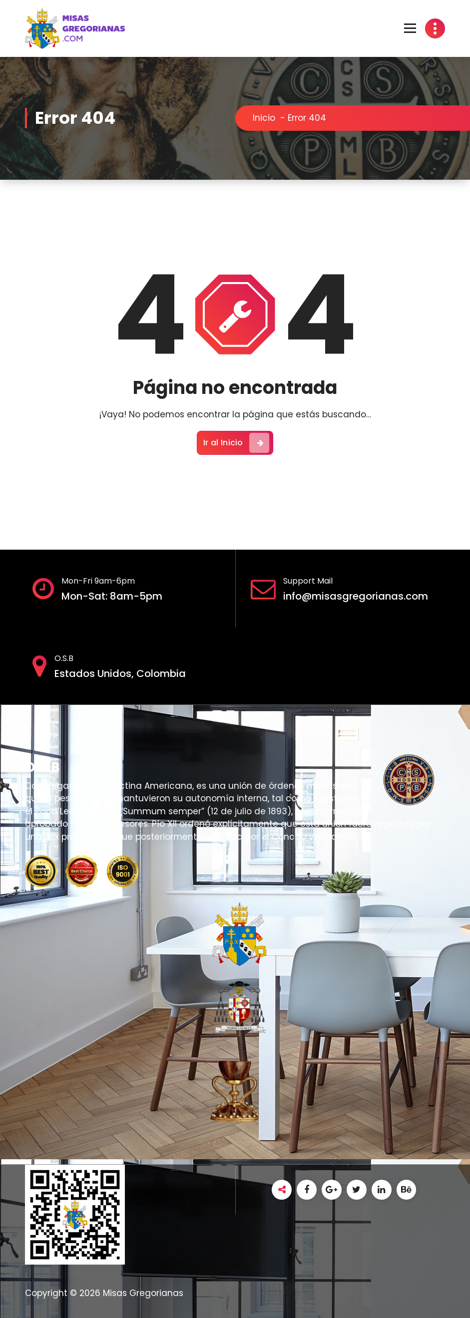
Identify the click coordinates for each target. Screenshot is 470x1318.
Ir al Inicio (236, 443)
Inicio (264, 118)
